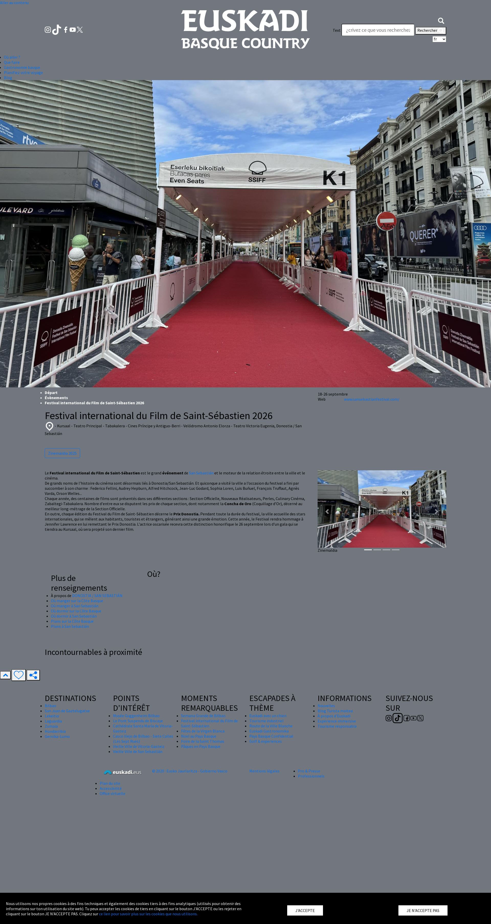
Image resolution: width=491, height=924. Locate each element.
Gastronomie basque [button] (22, 67)
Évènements (56, 397)
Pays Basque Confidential (271, 736)
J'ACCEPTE (305, 910)
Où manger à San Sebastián (74, 605)
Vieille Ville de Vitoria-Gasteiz (138, 746)
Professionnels (311, 776)
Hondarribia (55, 731)
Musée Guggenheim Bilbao (136, 715)
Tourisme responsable (337, 726)
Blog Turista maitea (335, 710)
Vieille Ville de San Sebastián (137, 751)
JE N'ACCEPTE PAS (423, 910)
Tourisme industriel (266, 720)
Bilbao (50, 705)
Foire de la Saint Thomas (202, 741)
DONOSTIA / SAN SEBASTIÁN (97, 595)
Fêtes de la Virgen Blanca (203, 731)
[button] (441, 20)
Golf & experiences (265, 741)
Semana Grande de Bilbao (203, 715)
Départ (51, 392)
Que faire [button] (12, 62)
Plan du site (110, 783)
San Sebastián (201, 472)
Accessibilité (111, 788)
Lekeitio (52, 715)
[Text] (378, 30)
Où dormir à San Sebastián (74, 616)
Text (337, 30)
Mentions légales (264, 770)
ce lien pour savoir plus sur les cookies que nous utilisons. (148, 913)
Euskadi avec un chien (267, 715)
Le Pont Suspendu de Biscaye (138, 720)
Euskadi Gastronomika (269, 731)
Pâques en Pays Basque (200, 746)
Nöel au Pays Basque (198, 736)
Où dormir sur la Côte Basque (76, 610)
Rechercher (430, 31)
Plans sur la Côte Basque (72, 621)
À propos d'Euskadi (334, 715)
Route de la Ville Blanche (271, 725)
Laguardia (53, 721)
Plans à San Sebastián (70, 626)
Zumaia (51, 726)
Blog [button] (8, 77)
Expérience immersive (337, 721)
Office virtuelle (112, 793)
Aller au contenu (14, 2)
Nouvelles (326, 705)
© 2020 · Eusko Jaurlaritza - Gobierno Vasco (189, 770)
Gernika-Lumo (57, 736)
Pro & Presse (309, 770)
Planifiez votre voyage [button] (23, 72)
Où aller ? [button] (12, 57)
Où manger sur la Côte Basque (77, 600)
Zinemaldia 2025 (62, 453)
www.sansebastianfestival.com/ (371, 399)
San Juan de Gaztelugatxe (67, 710)
